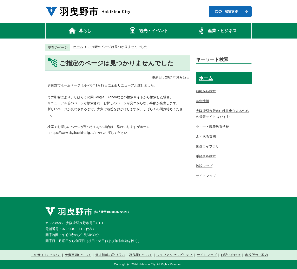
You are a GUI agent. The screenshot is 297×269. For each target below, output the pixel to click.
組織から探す (206, 91)
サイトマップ (206, 176)
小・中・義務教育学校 (212, 126)
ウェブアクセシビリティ (174, 255)
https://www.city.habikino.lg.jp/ (72, 132)
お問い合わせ (230, 255)
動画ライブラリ (207, 146)
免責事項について (78, 255)
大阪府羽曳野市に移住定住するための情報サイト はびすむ (222, 114)
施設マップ (204, 166)
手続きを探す (206, 156)
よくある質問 (206, 136)
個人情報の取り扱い (110, 255)
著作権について (140, 255)
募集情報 (202, 101)
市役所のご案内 (256, 255)
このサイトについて (45, 255)
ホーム (78, 47)
